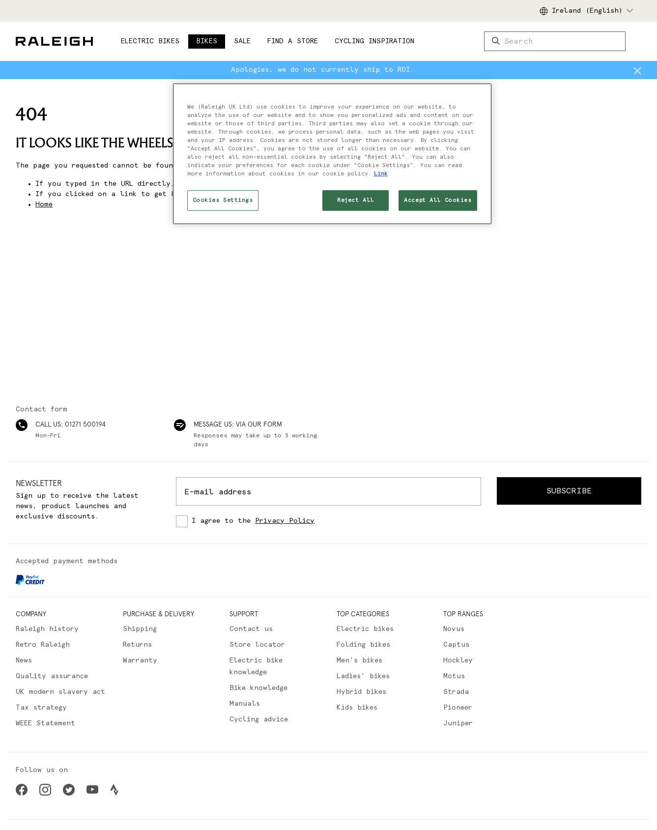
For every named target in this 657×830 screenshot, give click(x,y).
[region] (332, 154)
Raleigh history (47, 629)
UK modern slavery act (60, 691)
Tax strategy (41, 707)
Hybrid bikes (361, 691)
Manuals (244, 703)
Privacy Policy (284, 520)
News (24, 660)
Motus (454, 676)
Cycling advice (258, 719)
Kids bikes (357, 707)
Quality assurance (52, 676)
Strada (456, 691)
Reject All (355, 200)
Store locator (257, 644)
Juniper (458, 723)
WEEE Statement (45, 723)
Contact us (251, 629)
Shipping (140, 629)
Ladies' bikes (363, 676)
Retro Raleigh (43, 644)
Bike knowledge (258, 688)
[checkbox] (328, 521)
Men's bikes (359, 660)
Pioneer (457, 707)
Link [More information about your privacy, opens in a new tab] (381, 173)
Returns (137, 644)
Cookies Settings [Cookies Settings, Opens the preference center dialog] (223, 200)
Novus (453, 629)
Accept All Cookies (437, 200)
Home (44, 204)
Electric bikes (365, 629)
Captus (456, 644)
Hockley (458, 660)
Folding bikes (363, 644)
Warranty (140, 660)
